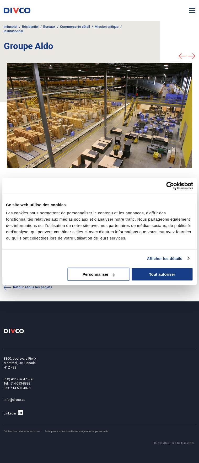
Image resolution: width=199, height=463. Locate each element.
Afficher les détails (164, 258)
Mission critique (107, 27)
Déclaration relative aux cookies (22, 431)
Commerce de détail (75, 27)
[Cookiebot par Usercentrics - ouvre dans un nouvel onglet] (170, 186)
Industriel (10, 27)
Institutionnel (13, 31)
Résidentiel (30, 27)
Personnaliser (99, 274)
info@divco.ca (14, 400)
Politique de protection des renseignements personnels (77, 431)
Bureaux (49, 27)
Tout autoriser (162, 274)
